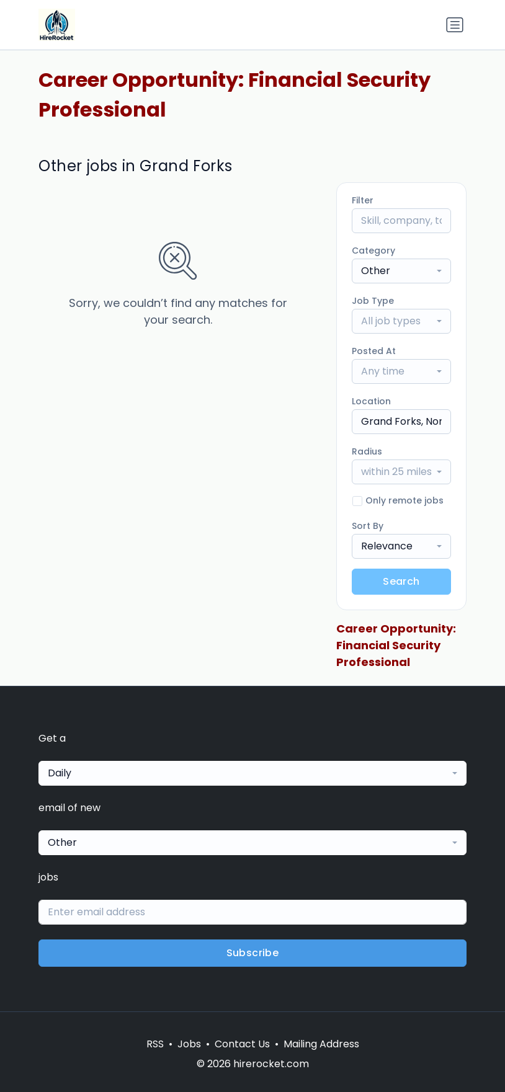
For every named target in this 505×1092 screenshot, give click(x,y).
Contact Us (242, 1044)
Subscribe (252, 953)
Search (401, 581)
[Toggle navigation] (455, 25)
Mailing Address (321, 1044)
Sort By (367, 526)
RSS (155, 1044)
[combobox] (401, 271)
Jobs (189, 1044)
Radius (367, 451)
